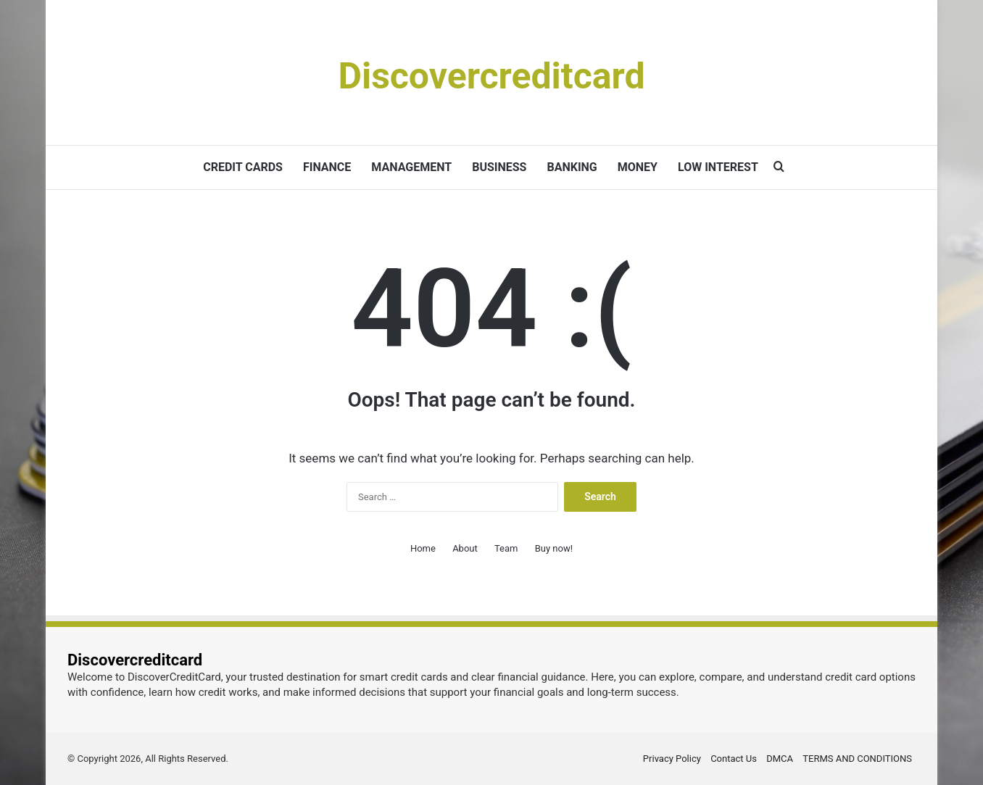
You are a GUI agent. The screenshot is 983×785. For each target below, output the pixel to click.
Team (506, 548)
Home (423, 548)
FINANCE (327, 167)
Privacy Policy (672, 758)
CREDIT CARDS (243, 167)
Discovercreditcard (134, 660)
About (465, 548)
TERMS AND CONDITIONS (857, 758)
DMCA (779, 758)
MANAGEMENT (411, 167)
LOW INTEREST (718, 167)
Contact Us (733, 758)
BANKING (572, 167)
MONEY (638, 167)
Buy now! (554, 548)
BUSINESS (499, 167)
